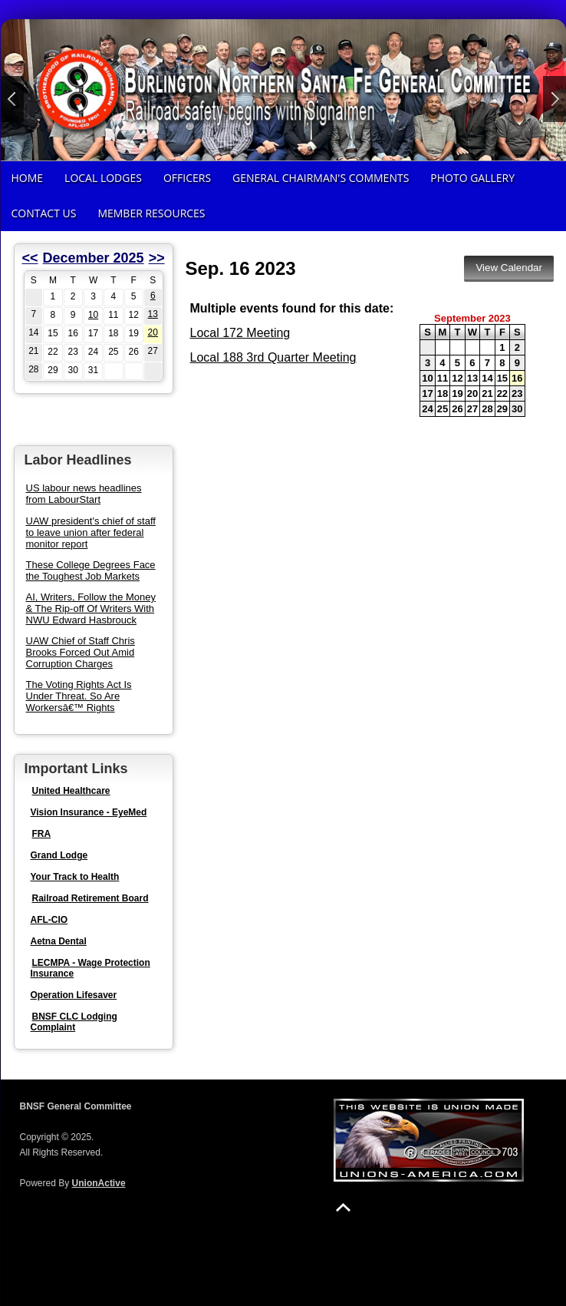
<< (30, 258)
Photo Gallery (472, 177)
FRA (41, 833)
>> (157, 258)
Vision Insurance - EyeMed (89, 812)
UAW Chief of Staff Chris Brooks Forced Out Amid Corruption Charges (80, 652)
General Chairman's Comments (320, 177)
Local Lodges (103, 177)
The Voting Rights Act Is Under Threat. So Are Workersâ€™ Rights (79, 696)
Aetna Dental (59, 941)
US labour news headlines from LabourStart (84, 493)
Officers (187, 177)
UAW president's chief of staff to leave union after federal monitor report (91, 532)
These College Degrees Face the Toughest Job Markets (91, 570)
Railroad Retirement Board (90, 898)
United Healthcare (71, 790)
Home (28, 177)
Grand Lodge (59, 855)
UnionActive (99, 1183)
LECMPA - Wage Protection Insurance (90, 968)
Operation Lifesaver (74, 995)
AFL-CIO (49, 919)
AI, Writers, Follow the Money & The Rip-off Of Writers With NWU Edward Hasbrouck (91, 608)
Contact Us (44, 213)
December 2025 (93, 258)
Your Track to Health (75, 876)
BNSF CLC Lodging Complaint (74, 1022)
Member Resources (151, 213)
